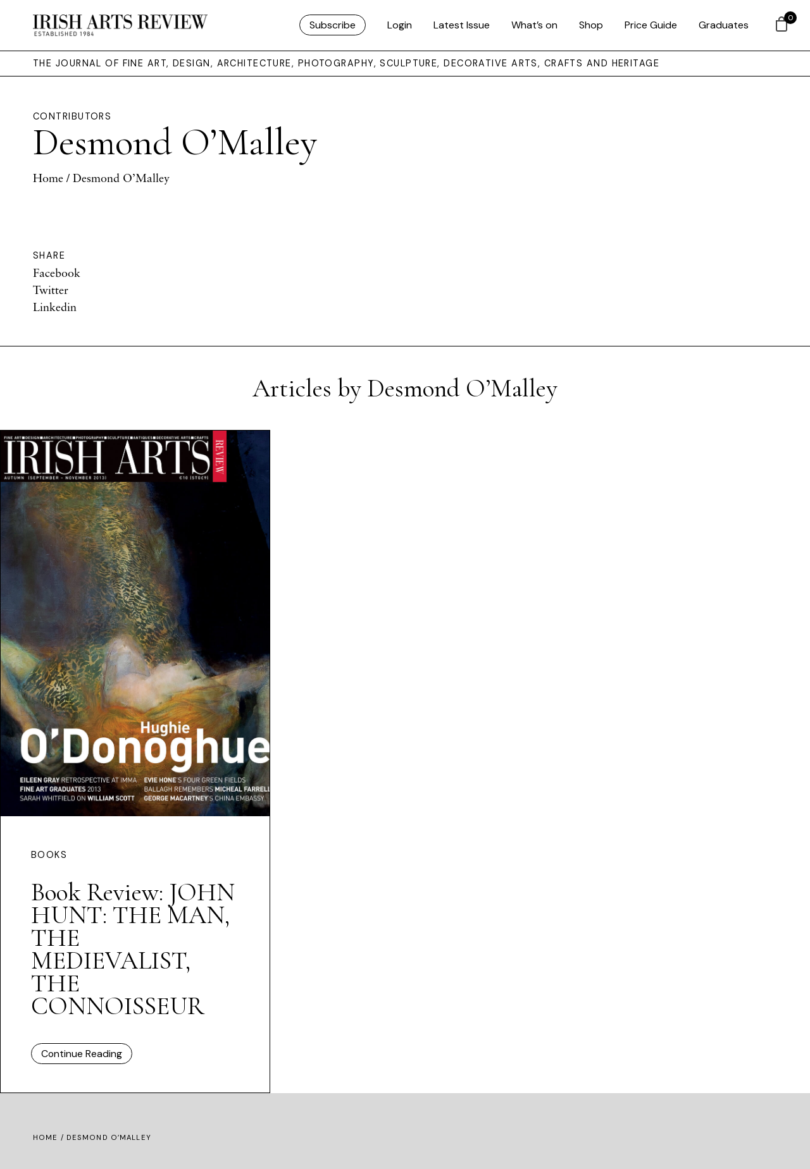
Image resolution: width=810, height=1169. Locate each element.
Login (399, 25)
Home (48, 178)
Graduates (724, 25)
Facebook (56, 272)
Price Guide (651, 25)
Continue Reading (81, 1053)
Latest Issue (461, 25)
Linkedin (55, 307)
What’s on (534, 25)
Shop (591, 25)
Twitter (50, 290)
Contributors (72, 116)
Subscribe (332, 25)
